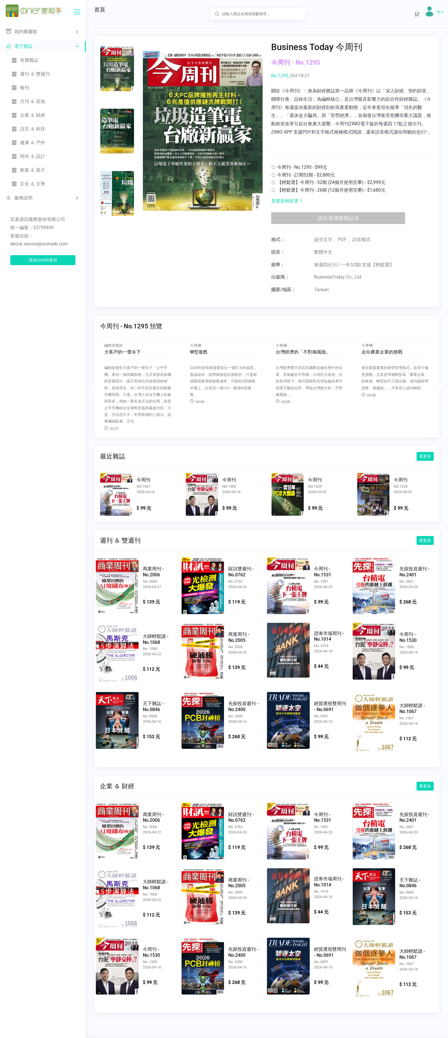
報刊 (20, 87)
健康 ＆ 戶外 (28, 142)
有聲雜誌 (24, 60)
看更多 (425, 456)
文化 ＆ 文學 (28, 183)
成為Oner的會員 (43, 260)
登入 (440, 12)
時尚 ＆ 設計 (28, 156)
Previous (92, 387)
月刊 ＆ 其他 (28, 101)
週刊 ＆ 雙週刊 (30, 74)
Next (442, 387)
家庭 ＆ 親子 (28, 170)
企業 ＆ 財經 (28, 115)
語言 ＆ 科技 (28, 129)
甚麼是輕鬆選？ (287, 201)
